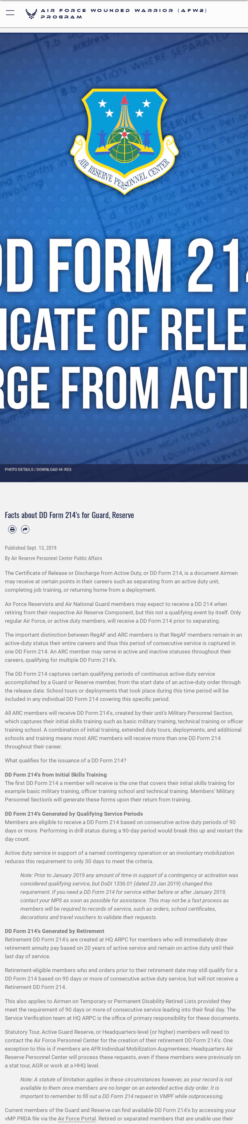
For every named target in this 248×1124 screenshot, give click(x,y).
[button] (10, 13)
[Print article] (12, 529)
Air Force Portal (77, 1118)
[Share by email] (25, 529)
